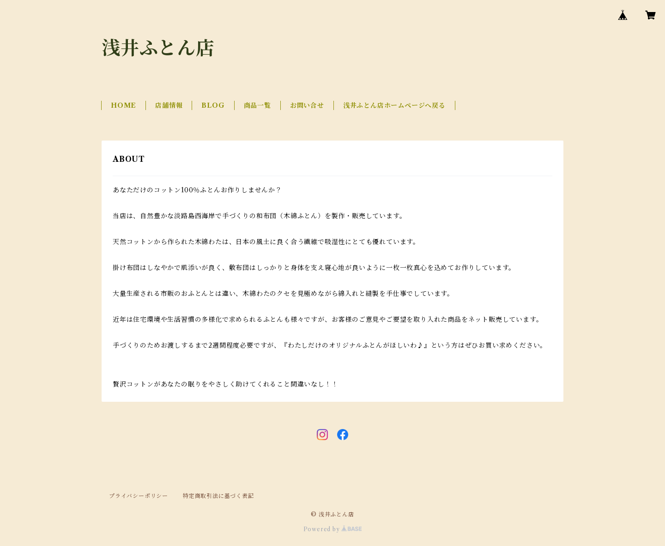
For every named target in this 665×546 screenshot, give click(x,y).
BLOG (212, 105)
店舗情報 (168, 105)
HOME (123, 105)
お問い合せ (307, 105)
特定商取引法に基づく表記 (218, 495)
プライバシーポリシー (138, 495)
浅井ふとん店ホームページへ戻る (394, 105)
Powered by (332, 529)
